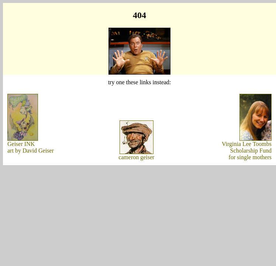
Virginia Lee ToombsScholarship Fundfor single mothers (247, 150)
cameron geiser (136, 157)
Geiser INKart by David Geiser (30, 147)
